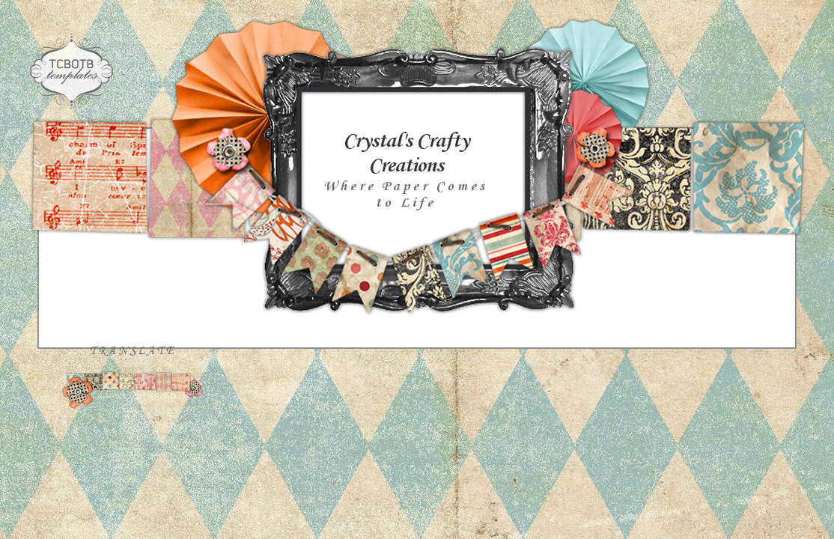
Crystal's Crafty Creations (406, 153)
